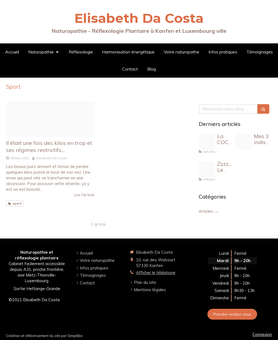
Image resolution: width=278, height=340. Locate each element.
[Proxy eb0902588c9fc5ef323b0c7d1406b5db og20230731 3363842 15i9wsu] (243, 142)
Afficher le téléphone (155, 272)
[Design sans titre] (207, 169)
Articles (206, 211)
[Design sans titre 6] (207, 142)
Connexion (262, 334)
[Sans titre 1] (50, 119)
